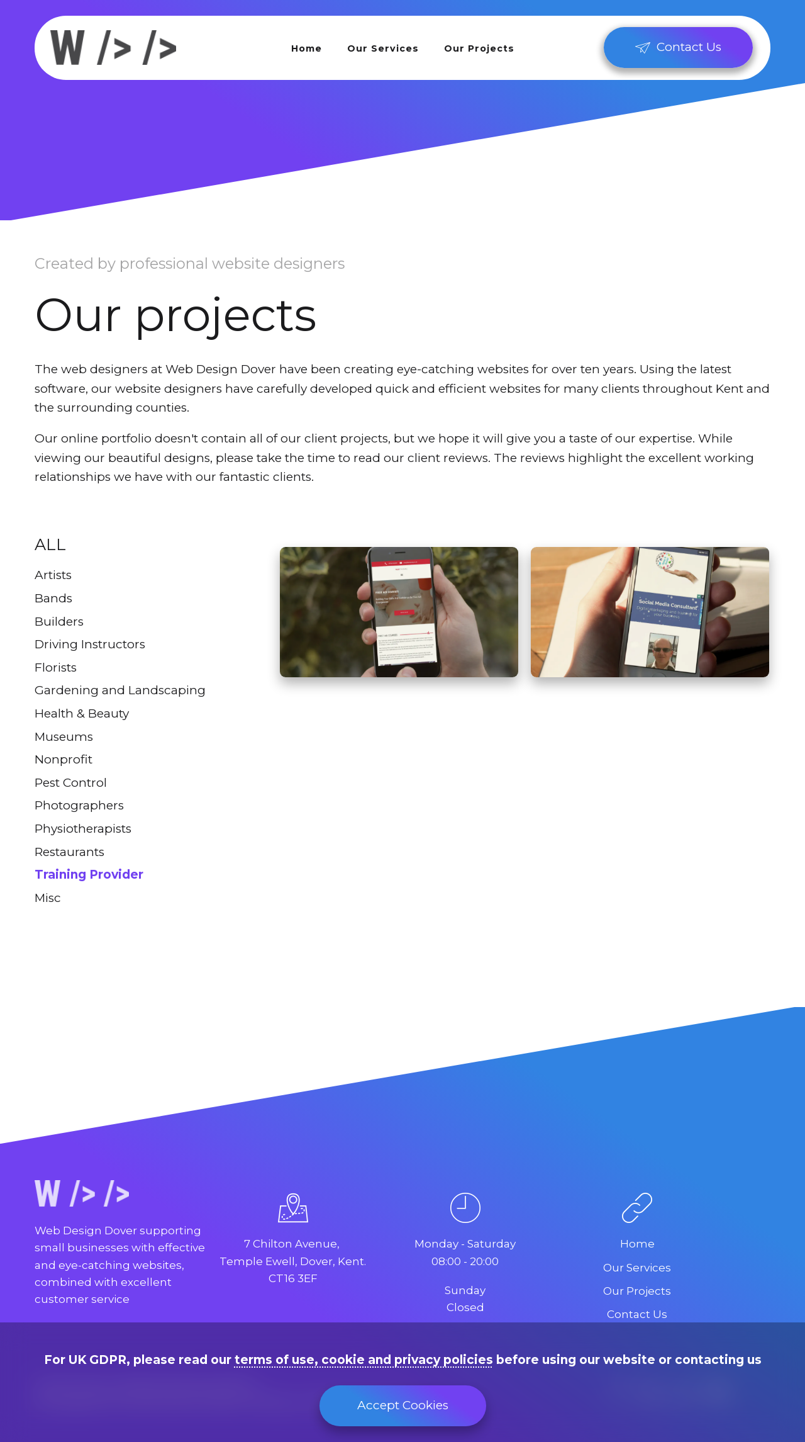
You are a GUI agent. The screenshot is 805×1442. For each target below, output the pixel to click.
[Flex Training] (399, 612)
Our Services (383, 48)
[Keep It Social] (650, 612)
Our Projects (479, 48)
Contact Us (637, 1314)
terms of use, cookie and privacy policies (364, 1360)
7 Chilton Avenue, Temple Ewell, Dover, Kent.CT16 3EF (292, 1260)
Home (306, 48)
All (50, 544)
